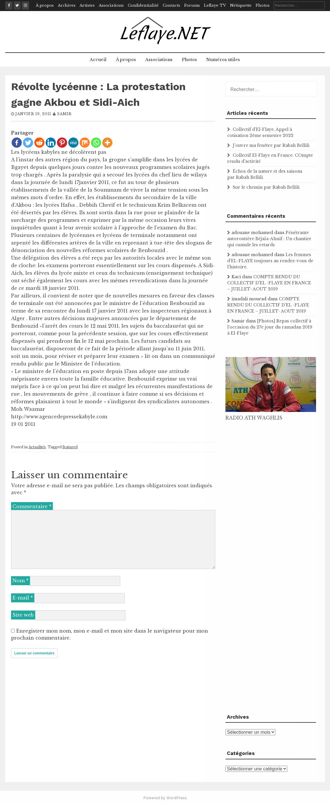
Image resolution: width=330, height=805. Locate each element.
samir (64, 114)
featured (70, 447)
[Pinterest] (62, 143)
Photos (263, 5)
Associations (111, 5)
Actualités (37, 447)
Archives (67, 5)
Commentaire (31, 506)
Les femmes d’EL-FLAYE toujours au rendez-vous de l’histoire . (270, 260)
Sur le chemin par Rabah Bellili (266, 187)
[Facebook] (17, 143)
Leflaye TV (215, 5)
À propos (45, 5)
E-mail (22, 598)
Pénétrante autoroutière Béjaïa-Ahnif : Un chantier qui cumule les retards (269, 238)
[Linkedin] (51, 143)
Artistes (87, 5)
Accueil (98, 59)
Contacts (171, 5)
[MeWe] (73, 143)
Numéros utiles (223, 59)
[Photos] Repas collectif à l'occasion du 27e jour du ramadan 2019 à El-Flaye (269, 327)
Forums (192, 5)
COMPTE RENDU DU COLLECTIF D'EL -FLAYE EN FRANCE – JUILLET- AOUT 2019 (269, 283)
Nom (20, 580)
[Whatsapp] (96, 143)
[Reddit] (39, 143)
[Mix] (85, 143)
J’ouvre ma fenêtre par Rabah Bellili (271, 145)
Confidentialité (143, 5)
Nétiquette (241, 5)
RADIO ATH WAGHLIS (253, 418)
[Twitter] (28, 143)
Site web (23, 615)
